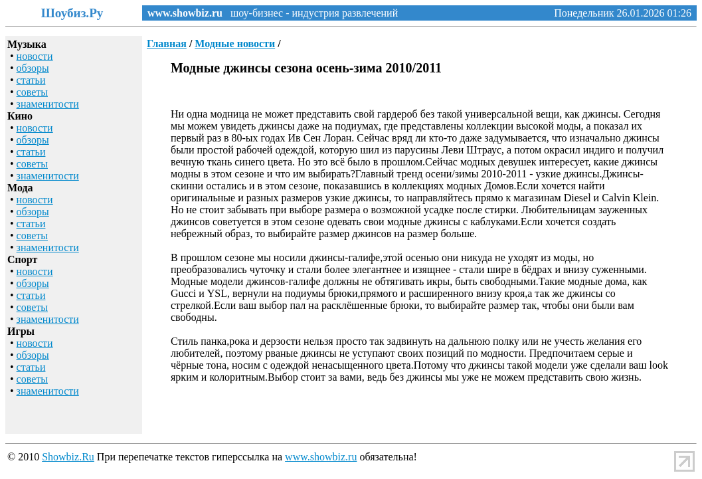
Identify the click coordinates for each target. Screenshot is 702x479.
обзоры (33, 68)
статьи (31, 80)
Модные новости (235, 43)
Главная (167, 43)
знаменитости (48, 104)
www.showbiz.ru (184, 13)
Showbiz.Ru (68, 456)
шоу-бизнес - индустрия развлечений (310, 13)
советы (32, 92)
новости (35, 56)
